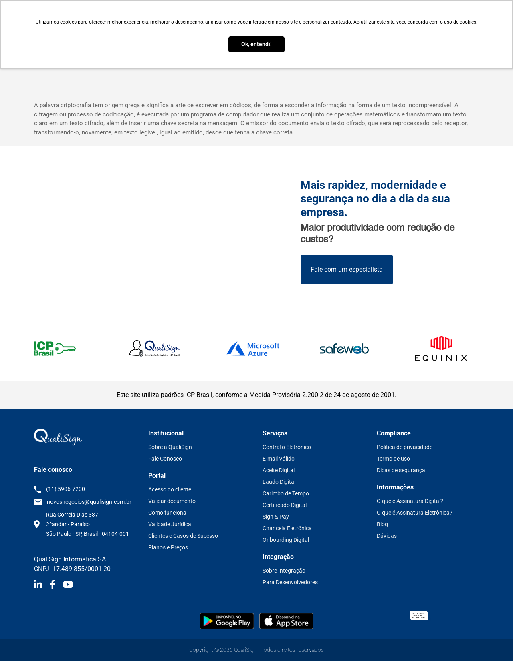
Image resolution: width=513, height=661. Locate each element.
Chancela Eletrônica (287, 528)
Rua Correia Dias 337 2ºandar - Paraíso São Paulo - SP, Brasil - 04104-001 (87, 524)
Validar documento (172, 501)
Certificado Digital (285, 505)
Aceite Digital (279, 470)
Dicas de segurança (401, 470)
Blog (382, 524)
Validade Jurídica (169, 524)
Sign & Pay (276, 516)
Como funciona (167, 512)
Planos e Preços (168, 547)
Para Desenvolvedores (290, 582)
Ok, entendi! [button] (256, 44)
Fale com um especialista (347, 269)
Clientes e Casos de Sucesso (183, 536)
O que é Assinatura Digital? (410, 501)
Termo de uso (393, 458)
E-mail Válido (279, 458)
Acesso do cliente (169, 489)
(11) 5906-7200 (65, 489)
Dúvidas (387, 536)
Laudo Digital (279, 482)
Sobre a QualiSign (170, 447)
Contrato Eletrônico (287, 447)
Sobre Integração (284, 570)
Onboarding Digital (286, 540)
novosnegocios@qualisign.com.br (89, 502)
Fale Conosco (165, 458)
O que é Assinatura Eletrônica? (414, 512)
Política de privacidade (404, 447)
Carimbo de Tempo (286, 493)
